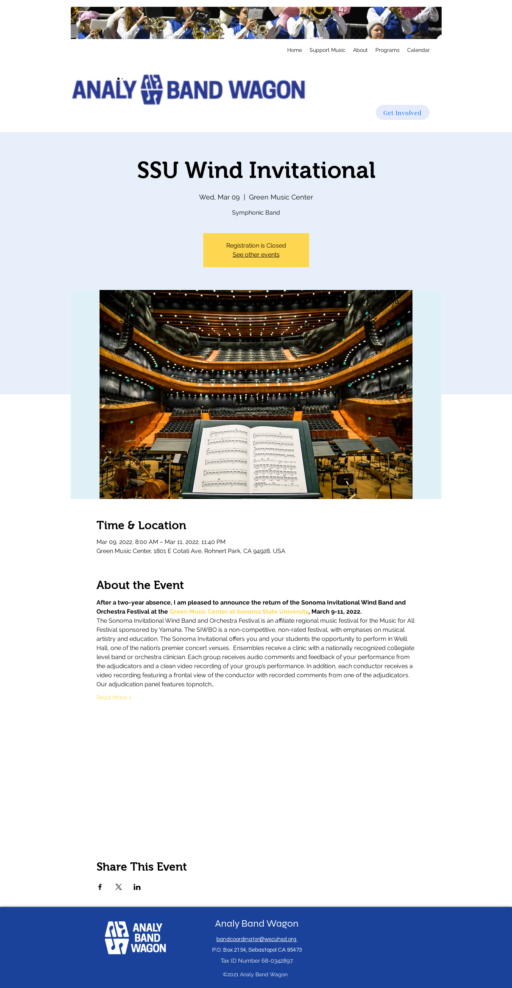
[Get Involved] (403, 112)
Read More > (114, 697)
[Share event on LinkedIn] (137, 887)
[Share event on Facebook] (100, 887)
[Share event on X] (118, 887)
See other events (256, 254)
